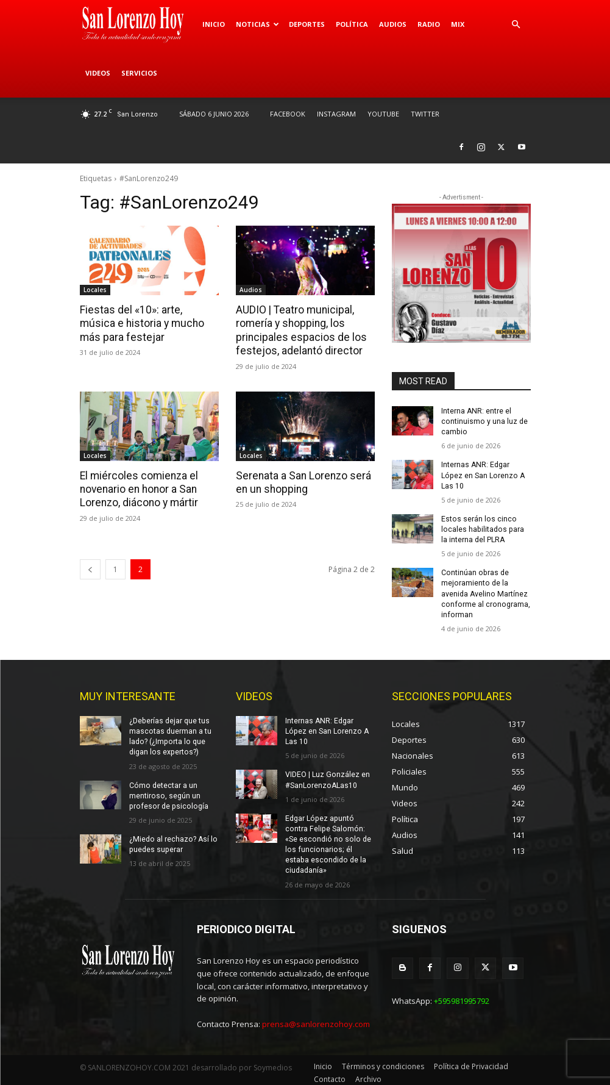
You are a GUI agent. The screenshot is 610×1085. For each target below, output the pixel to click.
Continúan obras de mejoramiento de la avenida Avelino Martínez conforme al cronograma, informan (484, 591)
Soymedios (273, 1062)
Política (352, 24)
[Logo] (138, 24)
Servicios (139, 72)
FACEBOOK (287, 113)
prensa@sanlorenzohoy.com (316, 1018)
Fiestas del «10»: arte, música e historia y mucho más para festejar (147, 323)
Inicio (213, 24)
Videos (97, 72)
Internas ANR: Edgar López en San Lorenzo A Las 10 (481, 474)
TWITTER (425, 113)
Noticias (257, 24)
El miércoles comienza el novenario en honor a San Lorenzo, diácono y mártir (138, 487)
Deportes (307, 24)
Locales (95, 289)
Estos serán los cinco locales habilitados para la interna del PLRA (485, 528)
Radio (428, 24)
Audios (392, 24)
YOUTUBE (383, 113)
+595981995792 (461, 995)
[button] (516, 24)
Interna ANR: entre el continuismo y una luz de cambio (484, 421)
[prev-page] (90, 567)
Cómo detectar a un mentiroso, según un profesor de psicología (166, 791)
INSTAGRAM (336, 113)
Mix (457, 24)
